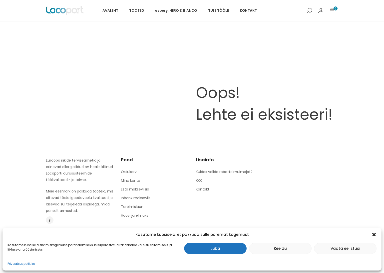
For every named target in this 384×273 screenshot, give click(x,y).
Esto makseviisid (135, 189)
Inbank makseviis (135, 197)
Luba (215, 248)
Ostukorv (129, 171)
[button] (374, 234)
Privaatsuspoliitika (21, 264)
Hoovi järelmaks (134, 215)
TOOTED (136, 10)
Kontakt (202, 189)
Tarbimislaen (132, 206)
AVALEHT (110, 10)
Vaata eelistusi (345, 248)
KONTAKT (248, 10)
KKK (199, 180)
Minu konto (130, 180)
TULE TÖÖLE (218, 10)
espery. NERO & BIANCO (176, 10)
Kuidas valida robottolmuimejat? (224, 171)
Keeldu (280, 248)
